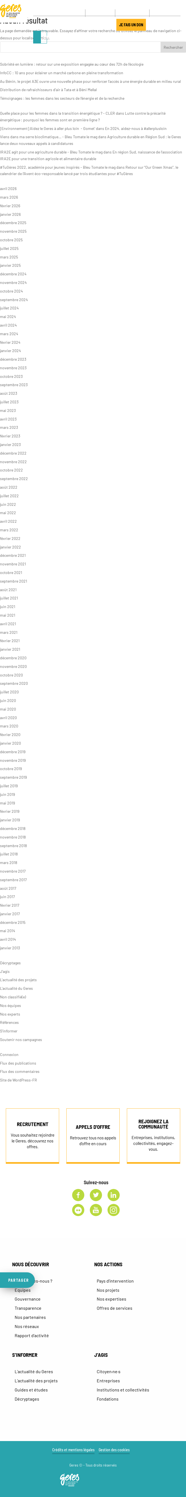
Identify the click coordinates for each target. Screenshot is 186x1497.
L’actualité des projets (36, 1380)
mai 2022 (8, 512)
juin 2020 (8, 700)
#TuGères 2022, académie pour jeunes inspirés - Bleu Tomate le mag (58, 167)
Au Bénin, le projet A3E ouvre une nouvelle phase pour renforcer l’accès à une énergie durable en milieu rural (90, 81)
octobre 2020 (11, 675)
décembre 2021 (13, 555)
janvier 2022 (10, 547)
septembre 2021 (13, 581)
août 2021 (8, 589)
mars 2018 (8, 862)
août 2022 (8, 487)
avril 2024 (8, 325)
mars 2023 (9, 427)
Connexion (9, 1054)
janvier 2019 (10, 819)
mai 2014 (7, 930)
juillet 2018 (9, 854)
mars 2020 (9, 726)
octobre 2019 (11, 768)
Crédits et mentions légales (73, 1449)
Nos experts (10, 1014)
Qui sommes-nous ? (33, 1280)
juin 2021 (7, 606)
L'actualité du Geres (16, 988)
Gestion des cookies (114, 1449)
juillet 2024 (9, 308)
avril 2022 (8, 521)
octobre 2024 (11, 291)
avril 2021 (8, 623)
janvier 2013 (10, 947)
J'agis (5, 971)
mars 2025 (9, 257)
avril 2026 (8, 188)
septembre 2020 (14, 683)
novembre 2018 (13, 837)
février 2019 (9, 811)
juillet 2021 (9, 598)
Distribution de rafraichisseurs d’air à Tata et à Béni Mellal (48, 89)
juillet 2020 (9, 691)
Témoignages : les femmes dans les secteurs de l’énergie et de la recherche (62, 98)
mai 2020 (8, 709)
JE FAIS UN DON (133, 25)
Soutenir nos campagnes (21, 1039)
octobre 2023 (11, 376)
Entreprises (108, 1380)
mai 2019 (7, 803)
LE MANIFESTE (47, 25)
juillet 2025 (9, 248)
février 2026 (10, 205)
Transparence (28, 1308)
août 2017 (8, 888)
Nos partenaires (30, 1317)
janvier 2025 (10, 265)
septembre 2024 (14, 299)
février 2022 (10, 538)
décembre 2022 (13, 453)
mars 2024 (9, 333)
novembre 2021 (13, 564)
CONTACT (100, 13)
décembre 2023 (13, 359)
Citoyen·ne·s (108, 1371)
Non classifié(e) (13, 996)
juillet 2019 (9, 785)
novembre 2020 (13, 666)
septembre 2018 (13, 845)
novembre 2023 (13, 367)
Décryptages (10, 962)
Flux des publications (18, 1063)
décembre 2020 (13, 657)
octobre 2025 (11, 239)
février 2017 (9, 905)
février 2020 (10, 734)
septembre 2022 (14, 478)
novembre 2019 (13, 760)
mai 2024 (8, 316)
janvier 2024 (10, 350)
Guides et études (31, 1389)
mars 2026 (9, 197)
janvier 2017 (10, 913)
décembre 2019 (12, 751)
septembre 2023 (14, 384)
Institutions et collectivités (123, 1389)
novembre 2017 (13, 871)
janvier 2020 (10, 743)
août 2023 (8, 393)
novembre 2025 (13, 231)
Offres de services (114, 1308)
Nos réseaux (27, 1326)
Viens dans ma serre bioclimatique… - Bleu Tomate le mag (48, 136)
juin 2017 (7, 896)
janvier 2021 (10, 649)
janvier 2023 (10, 444)
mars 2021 (8, 632)
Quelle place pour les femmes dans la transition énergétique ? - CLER (57, 113)
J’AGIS (69, 25)
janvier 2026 (10, 214)
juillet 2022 (9, 495)
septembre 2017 (13, 879)
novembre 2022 (13, 461)
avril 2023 (8, 419)
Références (9, 1022)
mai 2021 (7, 615)
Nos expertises (111, 1298)
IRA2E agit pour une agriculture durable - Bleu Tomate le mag (51, 152)
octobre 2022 (11, 470)
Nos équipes (10, 1005)
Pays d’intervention (115, 1280)
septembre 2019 (13, 777)
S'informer (8, 1031)
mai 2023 (8, 410)
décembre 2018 (12, 828)
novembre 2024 (13, 282)
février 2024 (10, 342)
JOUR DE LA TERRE (95, 25)
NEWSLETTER (130, 13)
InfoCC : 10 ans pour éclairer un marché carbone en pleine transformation (61, 72)
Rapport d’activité (32, 1335)
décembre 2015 (12, 922)
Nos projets (108, 1290)
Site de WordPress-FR (18, 1080)
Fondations (108, 1398)
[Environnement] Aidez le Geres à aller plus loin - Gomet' (47, 128)
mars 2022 (9, 529)
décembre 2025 (13, 222)
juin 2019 (7, 794)
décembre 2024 (13, 273)
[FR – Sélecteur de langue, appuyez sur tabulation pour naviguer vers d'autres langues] (162, 13)
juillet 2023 (9, 401)
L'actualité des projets (18, 979)
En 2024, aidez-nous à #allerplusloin (136, 128)
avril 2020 (8, 717)
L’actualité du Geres (34, 1371)
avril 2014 (8, 939)
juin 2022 (8, 504)
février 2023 (10, 436)
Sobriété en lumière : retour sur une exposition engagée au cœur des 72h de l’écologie (71, 64)
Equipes (23, 1290)
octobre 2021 (11, 572)
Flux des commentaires (20, 1071)
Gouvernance (28, 1298)
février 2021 (10, 640)
